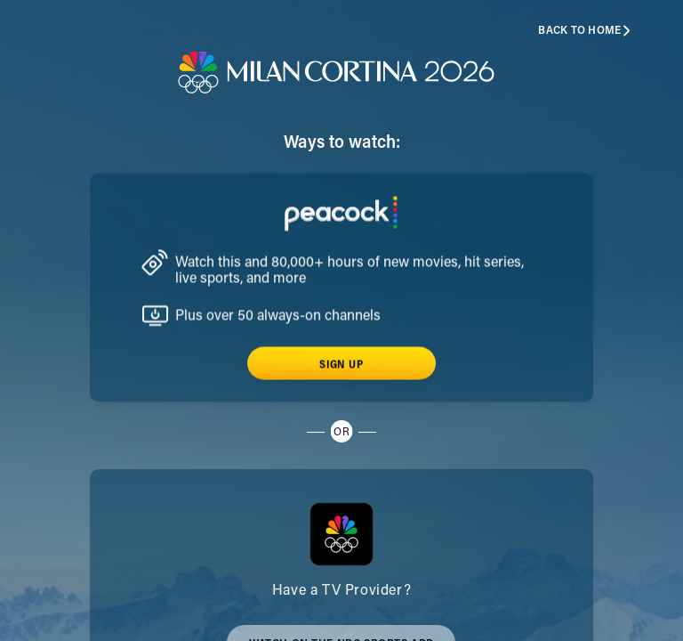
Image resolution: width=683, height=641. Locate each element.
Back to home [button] (584, 31)
